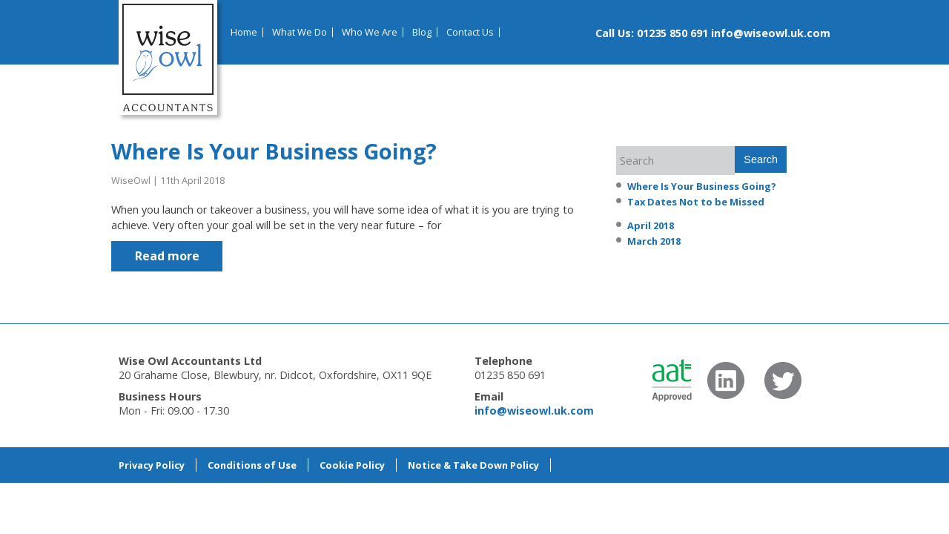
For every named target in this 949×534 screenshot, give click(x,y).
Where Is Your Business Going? (274, 150)
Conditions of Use (252, 465)
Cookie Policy (352, 465)
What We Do (299, 32)
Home (244, 32)
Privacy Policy (152, 465)
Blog (421, 32)
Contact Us (470, 32)
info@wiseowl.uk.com (770, 33)
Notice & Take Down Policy (473, 465)
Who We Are (369, 32)
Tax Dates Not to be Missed (695, 201)
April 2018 (650, 225)
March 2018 (654, 241)
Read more (167, 256)
